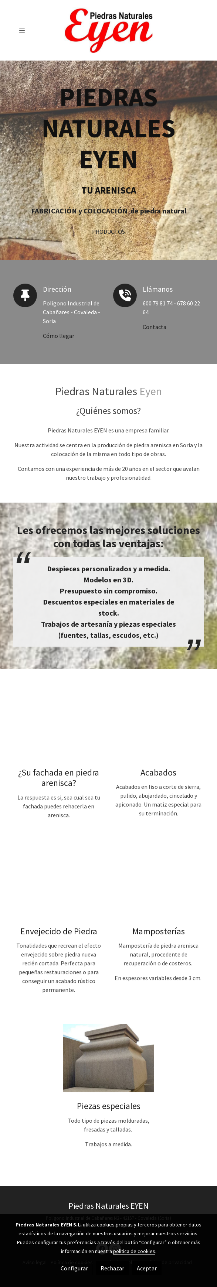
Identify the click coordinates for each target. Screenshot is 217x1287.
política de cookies (134, 1251)
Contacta (154, 327)
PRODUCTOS (108, 232)
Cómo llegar (58, 335)
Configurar (74, 1268)
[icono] (25, 295)
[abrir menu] (22, 30)
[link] (108, 30)
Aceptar (147, 1268)
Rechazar (112, 1268)
